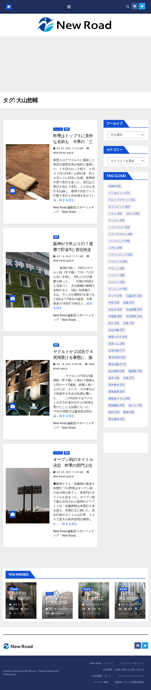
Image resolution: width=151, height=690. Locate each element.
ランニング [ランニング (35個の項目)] (118, 288)
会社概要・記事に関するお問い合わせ (123, 669)
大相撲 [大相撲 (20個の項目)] (115, 316)
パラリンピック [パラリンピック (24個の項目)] (120, 254)
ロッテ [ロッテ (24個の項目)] (115, 295)
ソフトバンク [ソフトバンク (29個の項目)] (119, 227)
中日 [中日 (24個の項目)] (114, 302)
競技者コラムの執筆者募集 (129, 682)
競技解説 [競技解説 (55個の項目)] (116, 405)
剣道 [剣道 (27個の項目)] (128, 302)
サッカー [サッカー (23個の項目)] (116, 220)
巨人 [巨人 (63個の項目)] (114, 323)
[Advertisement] (75, 64)
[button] (127, 7)
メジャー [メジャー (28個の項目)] (116, 275)
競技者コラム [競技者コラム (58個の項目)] (119, 398)
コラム (49, 594)
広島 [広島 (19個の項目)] (128, 323)
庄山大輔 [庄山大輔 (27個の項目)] (116, 330)
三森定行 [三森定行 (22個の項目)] (134, 295)
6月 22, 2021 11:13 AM (70, 148)
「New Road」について (100, 663)
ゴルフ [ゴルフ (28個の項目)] (132, 213)
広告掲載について (101, 675)
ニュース (58, 129)
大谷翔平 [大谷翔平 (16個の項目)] (134, 316)
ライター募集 (101, 682)
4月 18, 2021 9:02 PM (69, 364)
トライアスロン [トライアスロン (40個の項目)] (120, 234)
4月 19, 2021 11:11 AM (70, 256)
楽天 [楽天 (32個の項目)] (114, 377)
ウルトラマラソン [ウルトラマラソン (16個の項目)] (122, 199)
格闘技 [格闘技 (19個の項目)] (135, 371)
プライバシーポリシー (132, 663)
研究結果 (14, 589)
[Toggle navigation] (69, 7)
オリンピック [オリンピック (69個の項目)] (119, 206)
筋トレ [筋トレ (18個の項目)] (135, 405)
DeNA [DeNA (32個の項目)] (115, 186)
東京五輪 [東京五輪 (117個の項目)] (117, 364)
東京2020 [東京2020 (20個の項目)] (117, 357)
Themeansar (9, 674)
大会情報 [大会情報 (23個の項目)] (134, 309)
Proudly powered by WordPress (20, 671)
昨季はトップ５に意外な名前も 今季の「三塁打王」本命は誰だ (73, 141)
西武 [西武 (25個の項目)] (114, 412)
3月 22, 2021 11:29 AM (70, 472)
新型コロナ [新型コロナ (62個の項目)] (118, 336)
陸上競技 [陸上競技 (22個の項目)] (116, 419)
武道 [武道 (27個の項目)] (128, 377)
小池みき (58, 613)
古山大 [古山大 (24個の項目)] (115, 309)
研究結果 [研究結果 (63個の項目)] (116, 391)
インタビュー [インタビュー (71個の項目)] (119, 193)
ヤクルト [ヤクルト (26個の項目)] (116, 282)
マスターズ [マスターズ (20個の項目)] (118, 261)
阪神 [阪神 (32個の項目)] (128, 412)
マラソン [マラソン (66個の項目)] (116, 268)
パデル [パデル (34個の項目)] (115, 247)
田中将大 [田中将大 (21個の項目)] (116, 384)
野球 (67, 129)
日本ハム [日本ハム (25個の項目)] (116, 343)
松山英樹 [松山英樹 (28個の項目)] (116, 371)
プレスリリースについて (130, 675)
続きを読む (67, 200)
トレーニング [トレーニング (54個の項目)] (119, 241)
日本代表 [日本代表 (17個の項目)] (116, 350)
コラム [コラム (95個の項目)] (115, 213)
